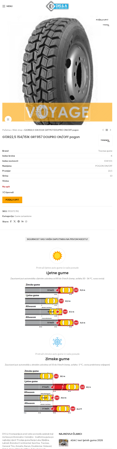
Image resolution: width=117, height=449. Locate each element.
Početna (6, 130)
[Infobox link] (57, 288)
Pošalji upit (12, 200)
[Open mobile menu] (7, 6)
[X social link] (15, 221)
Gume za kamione (23, 216)
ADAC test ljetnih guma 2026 (87, 440)
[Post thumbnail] (63, 442)
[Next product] (110, 130)
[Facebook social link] (11, 221)
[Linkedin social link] (22, 221)
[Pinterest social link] (19, 221)
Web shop (17, 130)
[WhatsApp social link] (26, 221)
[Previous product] (103, 130)
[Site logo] (57, 6)
